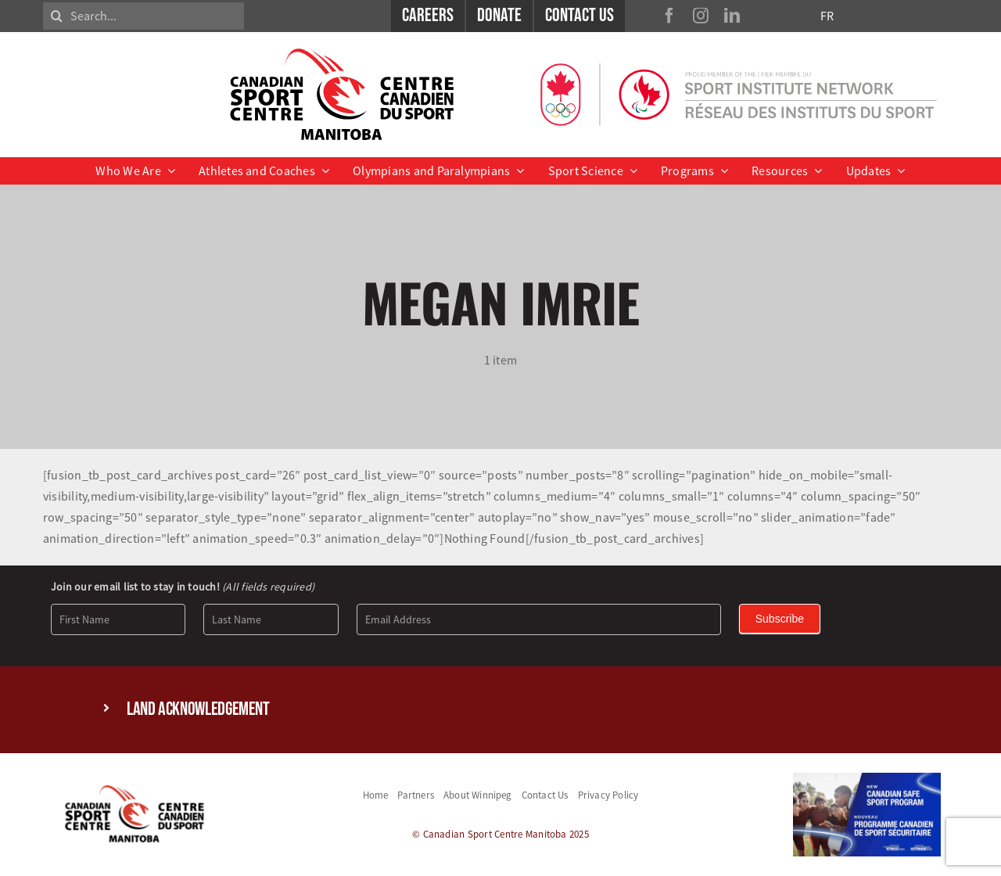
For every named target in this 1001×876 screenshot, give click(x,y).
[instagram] (701, 15)
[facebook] (669, 15)
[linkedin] (732, 15)
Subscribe (779, 618)
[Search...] (143, 16)
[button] (500, 710)
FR (827, 15)
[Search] (56, 16)
